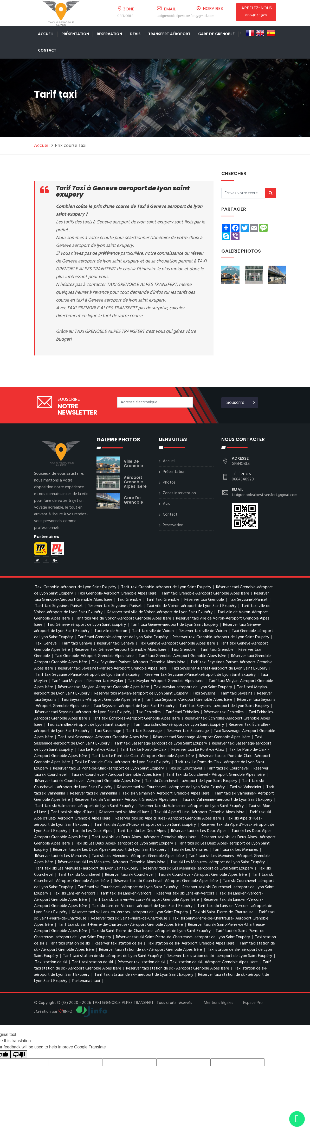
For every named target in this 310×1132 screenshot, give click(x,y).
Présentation (75, 34)
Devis (135, 34)
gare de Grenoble (133, 500)
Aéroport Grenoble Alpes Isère (135, 482)
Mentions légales (218, 1002)
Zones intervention (179, 493)
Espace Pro (253, 1002)
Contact (47, 50)
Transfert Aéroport (169, 34)
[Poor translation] (19, 1054)
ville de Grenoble (133, 463)
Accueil (46, 34)
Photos (169, 482)
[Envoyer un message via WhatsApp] (297, 1119)
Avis (166, 504)
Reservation (109, 34)
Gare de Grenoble (216, 34)
